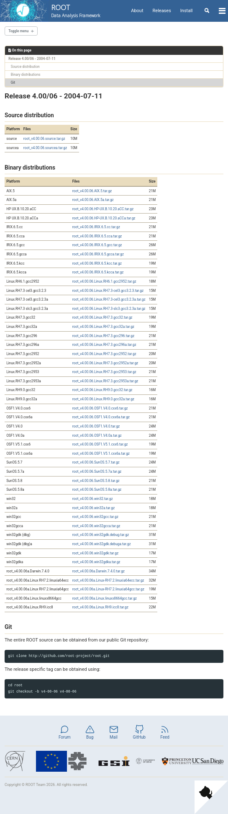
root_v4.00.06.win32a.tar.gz (93, 508)
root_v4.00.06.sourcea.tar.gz (45, 148)
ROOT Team (36, 785)
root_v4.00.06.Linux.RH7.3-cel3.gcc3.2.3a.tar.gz (109, 299)
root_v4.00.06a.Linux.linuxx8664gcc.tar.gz (104, 598)
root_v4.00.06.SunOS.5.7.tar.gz (96, 462)
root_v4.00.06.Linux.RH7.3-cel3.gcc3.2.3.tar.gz (107, 291)
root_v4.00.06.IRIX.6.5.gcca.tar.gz (98, 254)
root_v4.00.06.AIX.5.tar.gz (92, 191)
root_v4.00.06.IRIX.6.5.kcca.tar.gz (98, 272)
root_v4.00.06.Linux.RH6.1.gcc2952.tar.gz (104, 281)
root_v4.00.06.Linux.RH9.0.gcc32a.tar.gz (103, 399)
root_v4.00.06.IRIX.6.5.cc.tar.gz (96, 227)
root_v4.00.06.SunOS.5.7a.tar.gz (97, 471)
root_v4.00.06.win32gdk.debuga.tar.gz (101, 544)
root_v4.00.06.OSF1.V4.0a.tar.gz (97, 435)
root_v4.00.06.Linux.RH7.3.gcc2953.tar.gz (104, 372)
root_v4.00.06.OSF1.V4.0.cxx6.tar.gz (100, 408)
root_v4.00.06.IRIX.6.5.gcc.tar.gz (97, 245)
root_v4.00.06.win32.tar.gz (92, 499)
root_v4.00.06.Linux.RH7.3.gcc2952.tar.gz (104, 354)
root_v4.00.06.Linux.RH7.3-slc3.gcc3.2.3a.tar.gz (109, 309)
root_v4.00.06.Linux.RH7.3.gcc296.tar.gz (103, 336)
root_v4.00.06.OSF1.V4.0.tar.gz (96, 426)
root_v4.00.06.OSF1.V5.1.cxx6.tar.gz (100, 444)
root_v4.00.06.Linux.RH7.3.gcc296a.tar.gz (104, 345)
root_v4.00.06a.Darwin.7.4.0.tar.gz (98, 571)
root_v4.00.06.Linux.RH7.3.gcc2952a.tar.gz (105, 363)
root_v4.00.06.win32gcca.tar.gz (96, 526)
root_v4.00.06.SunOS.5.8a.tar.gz (97, 489)
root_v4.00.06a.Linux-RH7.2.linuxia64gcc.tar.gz (108, 589)
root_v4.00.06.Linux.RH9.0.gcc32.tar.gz (102, 390)
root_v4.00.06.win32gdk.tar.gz (95, 553)
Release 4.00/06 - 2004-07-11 (31, 59)
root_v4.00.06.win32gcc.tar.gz (95, 517)
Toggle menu (18, 31)
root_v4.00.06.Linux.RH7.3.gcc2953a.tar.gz (105, 381)
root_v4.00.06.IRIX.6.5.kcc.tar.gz (97, 263)
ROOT (75, 11)
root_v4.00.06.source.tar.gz (44, 139)
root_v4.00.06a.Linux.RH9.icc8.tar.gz (100, 607)
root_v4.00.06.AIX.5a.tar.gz (93, 200)
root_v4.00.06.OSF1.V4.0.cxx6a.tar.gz (101, 417)
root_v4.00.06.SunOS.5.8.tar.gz (96, 481)
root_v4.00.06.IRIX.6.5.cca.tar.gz (97, 236)
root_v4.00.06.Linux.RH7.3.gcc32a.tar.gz (103, 327)
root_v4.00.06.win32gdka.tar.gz (96, 562)
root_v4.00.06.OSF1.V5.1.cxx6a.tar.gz (101, 453)
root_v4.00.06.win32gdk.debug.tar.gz (100, 535)
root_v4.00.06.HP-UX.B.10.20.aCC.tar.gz (102, 209)
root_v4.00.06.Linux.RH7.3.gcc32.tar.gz (102, 317)
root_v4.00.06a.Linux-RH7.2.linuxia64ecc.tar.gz (108, 580)
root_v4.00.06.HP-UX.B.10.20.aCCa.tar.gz (104, 218)
